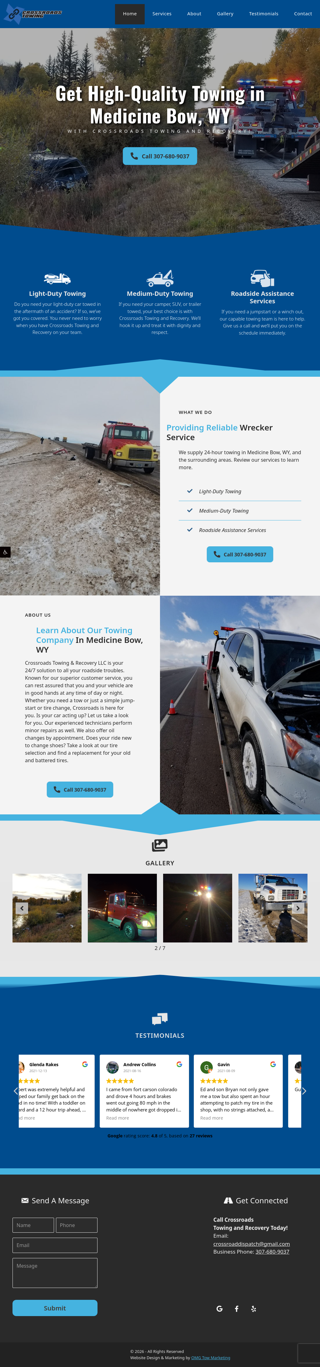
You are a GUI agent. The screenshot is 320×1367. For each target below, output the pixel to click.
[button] (5, 552)
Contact (303, 13)
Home (130, 13)
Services (162, 13)
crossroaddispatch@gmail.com (251, 1243)
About (194, 13)
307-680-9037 (272, 1251)
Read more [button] (39, 1118)
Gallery (225, 13)
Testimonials (263, 13)
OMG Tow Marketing (210, 1357)
